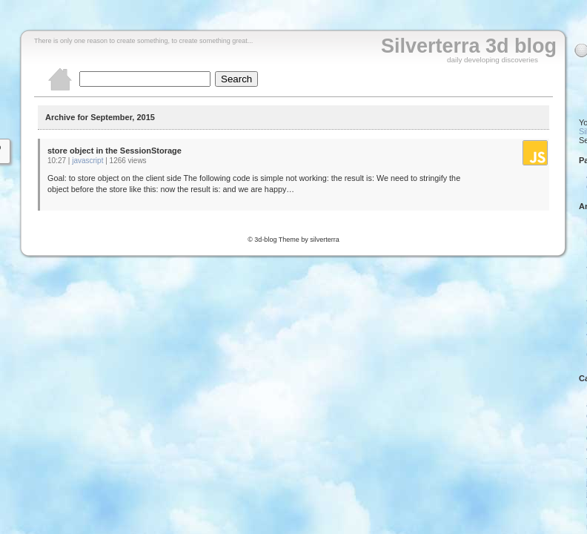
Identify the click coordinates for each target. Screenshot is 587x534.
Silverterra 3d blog (469, 46)
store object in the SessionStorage (114, 150)
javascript (87, 160)
